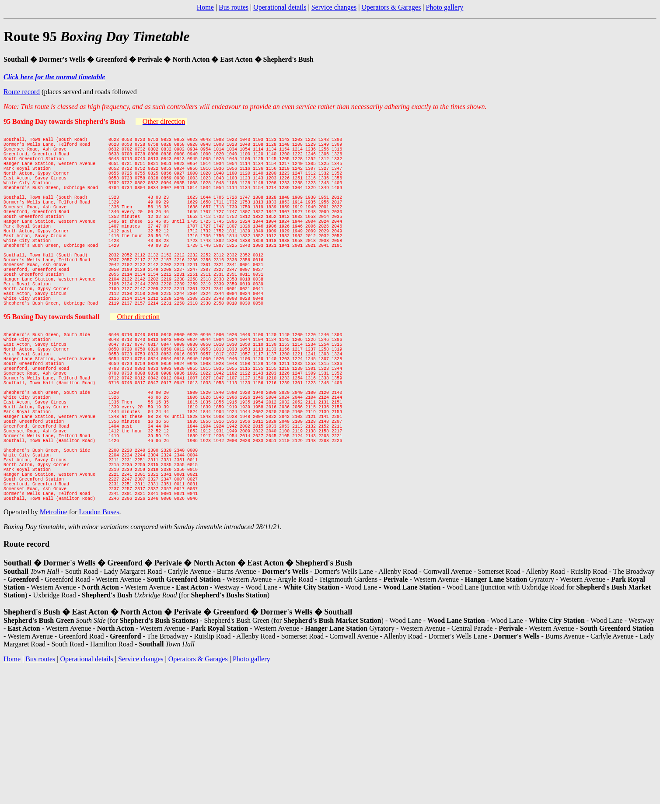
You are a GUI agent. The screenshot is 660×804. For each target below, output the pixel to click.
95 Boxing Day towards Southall (51, 364)
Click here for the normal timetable (54, 77)
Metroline (53, 606)
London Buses (99, 606)
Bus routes (233, 7)
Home (205, 7)
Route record (21, 91)
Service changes (334, 7)
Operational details (279, 7)
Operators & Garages (391, 7)
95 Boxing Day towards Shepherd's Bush (64, 121)
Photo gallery (445, 7)
